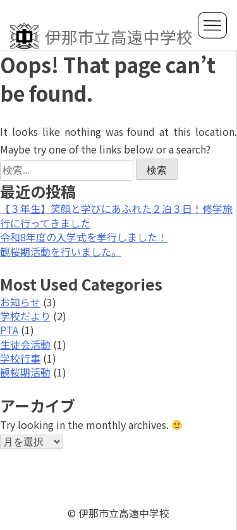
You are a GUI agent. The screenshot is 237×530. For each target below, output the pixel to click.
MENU (212, 25)
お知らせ (20, 302)
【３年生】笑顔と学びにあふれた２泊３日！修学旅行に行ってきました (116, 215)
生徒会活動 (25, 344)
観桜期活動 (25, 372)
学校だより (25, 315)
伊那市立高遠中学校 (101, 36)
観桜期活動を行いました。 (60, 251)
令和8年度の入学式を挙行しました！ (83, 236)
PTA (9, 329)
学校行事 (20, 358)
